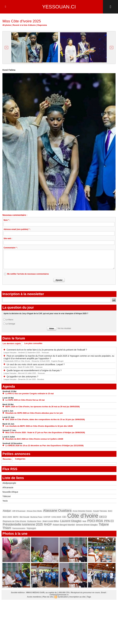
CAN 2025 (56, 517)
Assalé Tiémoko (100, 511)
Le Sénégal (10, 324)
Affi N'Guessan (19, 511)
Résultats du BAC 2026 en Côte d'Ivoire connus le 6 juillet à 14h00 (34, 439)
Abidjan (7, 511)
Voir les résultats (64, 329)
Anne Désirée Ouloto (82, 511)
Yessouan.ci (59, 7)
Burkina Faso (36, 517)
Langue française (10, 353)
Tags (89, 597)
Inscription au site (77, 597)
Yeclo (5, 501)
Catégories (20, 459)
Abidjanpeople (9, 483)
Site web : (8, 239)
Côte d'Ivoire (82, 516)
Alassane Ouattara (57, 511)
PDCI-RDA (95, 521)
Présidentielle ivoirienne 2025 (23, 524)
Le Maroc (9, 320)
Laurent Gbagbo (70, 521)
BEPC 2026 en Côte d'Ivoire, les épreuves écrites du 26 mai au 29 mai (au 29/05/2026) (42, 407)
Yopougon (31, 528)
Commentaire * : (11, 248)
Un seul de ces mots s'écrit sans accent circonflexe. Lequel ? (36, 365)
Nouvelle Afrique (10, 492)
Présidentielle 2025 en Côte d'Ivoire (17, 361)
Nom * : (7, 220)
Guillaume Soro (34, 521)
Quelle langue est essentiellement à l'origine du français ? (34, 371)
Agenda (8, 387)
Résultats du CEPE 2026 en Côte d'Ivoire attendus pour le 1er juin (34, 413)
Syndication (62, 597)
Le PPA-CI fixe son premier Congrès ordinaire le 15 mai (29, 394)
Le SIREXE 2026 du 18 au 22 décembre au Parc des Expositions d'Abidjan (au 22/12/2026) (44, 446)
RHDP (48, 524)
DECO (103, 517)
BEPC (16, 517)
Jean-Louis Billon (50, 521)
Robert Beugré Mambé (64, 525)
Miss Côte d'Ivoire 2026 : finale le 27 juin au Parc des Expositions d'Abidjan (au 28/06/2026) (45, 433)
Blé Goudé (24, 517)
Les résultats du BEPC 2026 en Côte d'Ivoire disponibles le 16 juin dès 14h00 (39, 426)
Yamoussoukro (18, 528)
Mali (84, 521)
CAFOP (46, 517)
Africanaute (7, 488)
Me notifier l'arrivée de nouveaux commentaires (28, 274)
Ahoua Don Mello (34, 511)
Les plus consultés (33, 344)
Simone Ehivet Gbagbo (87, 525)
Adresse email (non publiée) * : (17, 230)
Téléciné (6, 496)
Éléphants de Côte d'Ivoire (14, 521)
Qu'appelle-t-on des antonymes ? (22, 377)
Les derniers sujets (12, 344)
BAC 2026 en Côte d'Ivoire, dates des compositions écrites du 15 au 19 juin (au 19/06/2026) (45, 420)
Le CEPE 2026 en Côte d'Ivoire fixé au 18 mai (25, 400)
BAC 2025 (7, 517)
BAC (110, 511)
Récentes (7, 459)
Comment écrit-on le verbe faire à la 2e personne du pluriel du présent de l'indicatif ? (47, 350)
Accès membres (34, 597)
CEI (64, 517)
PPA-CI (109, 521)
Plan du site (48, 597)
